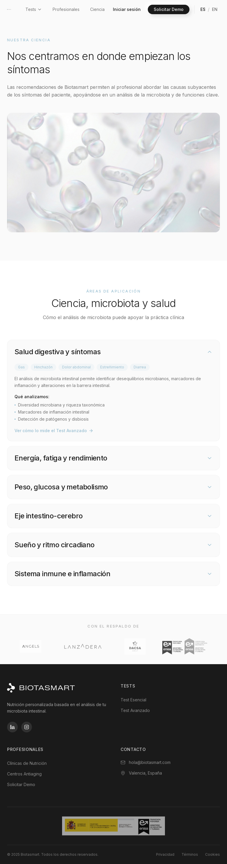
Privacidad (165, 854)
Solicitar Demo (169, 9)
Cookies (212, 854)
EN (215, 9)
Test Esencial (133, 699)
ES (202, 9)
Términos (189, 854)
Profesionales (66, 9)
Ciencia (97, 9)
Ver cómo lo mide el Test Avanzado (53, 430)
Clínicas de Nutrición (27, 763)
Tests (33, 9)
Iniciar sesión (127, 9)
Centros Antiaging (24, 773)
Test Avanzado (135, 710)
